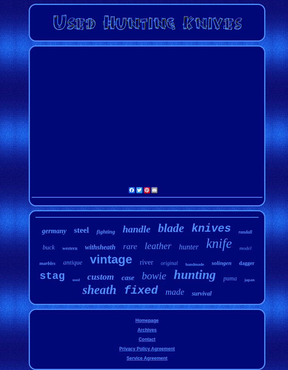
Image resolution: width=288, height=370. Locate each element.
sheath (99, 290)
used (76, 280)
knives (211, 229)
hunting (195, 275)
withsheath (100, 247)
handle (137, 229)
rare (130, 246)
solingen (222, 263)
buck (49, 247)
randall (245, 232)
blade (171, 228)
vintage (111, 259)
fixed (141, 290)
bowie (154, 276)
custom (100, 277)
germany (54, 231)
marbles (48, 263)
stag (52, 276)
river (146, 262)
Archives (147, 330)
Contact (147, 339)
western (69, 248)
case (128, 278)
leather (158, 246)
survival (201, 293)
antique (72, 262)
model (245, 248)
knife (219, 243)
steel (81, 230)
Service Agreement (146, 358)
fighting (106, 232)
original (169, 263)
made (174, 292)
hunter (189, 247)
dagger (246, 263)
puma (230, 278)
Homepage (147, 320)
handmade (194, 264)
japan (249, 279)
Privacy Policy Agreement (147, 348)
